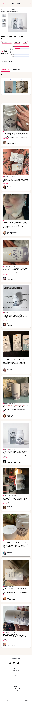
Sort (5, 98)
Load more (15, 651)
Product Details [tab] (16, 69)
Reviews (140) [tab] (5, 69)
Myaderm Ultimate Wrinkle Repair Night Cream (14, 405)
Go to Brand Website (8, 61)
